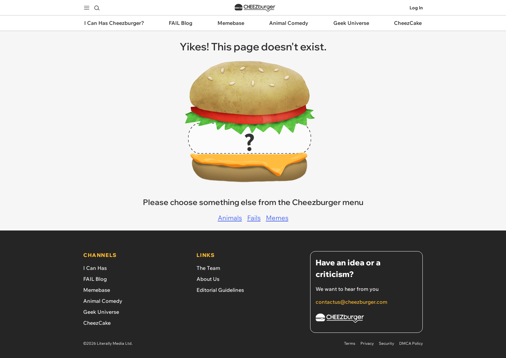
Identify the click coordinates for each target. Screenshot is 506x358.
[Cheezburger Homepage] (366, 319)
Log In (416, 8)
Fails (254, 218)
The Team (208, 268)
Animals (230, 218)
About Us (208, 279)
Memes (277, 218)
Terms (349, 343)
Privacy (367, 343)
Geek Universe (101, 312)
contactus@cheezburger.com (351, 302)
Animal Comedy (102, 301)
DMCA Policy (411, 343)
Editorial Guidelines (220, 290)
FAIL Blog (95, 279)
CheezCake (97, 323)
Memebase (96, 290)
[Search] (97, 7)
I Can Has (95, 268)
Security (386, 343)
